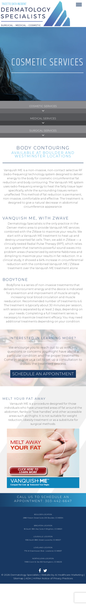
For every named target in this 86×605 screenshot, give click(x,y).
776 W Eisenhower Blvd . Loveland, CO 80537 (43, 551)
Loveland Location (43, 547)
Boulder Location (43, 514)
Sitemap (18, 578)
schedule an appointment (43, 373)
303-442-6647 (58, 501)
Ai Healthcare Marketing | (70, 574)
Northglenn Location (43, 558)
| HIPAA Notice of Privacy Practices (52, 578)
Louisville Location (43, 536)
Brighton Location (43, 525)
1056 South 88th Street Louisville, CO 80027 (43, 540)
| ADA (27, 578)
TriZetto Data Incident (14, 4)
